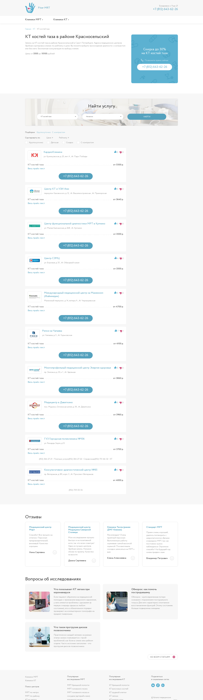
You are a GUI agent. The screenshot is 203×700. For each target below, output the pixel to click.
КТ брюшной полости (119, 685)
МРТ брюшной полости (78, 685)
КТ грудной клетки (117, 692)
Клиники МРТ (31, 676)
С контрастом (58, 132)
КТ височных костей (118, 688)
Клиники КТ (30, 680)
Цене (48, 137)
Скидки (69, 142)
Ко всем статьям (160, 657)
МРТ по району (32, 696)
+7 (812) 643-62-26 (165, 9)
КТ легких (113, 696)
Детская (54, 142)
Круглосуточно (44, 132)
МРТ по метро (32, 692)
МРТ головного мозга (77, 688)
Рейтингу (63, 137)
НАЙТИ (146, 116)
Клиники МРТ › (34, 19)
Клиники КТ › (61, 19)
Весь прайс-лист (36, 168)
